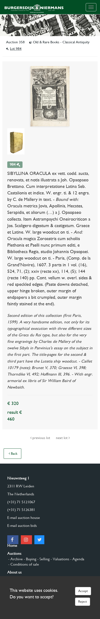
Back (13, 453)
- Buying (29, 559)
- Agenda (76, 559)
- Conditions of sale (23, 564)
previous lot (40, 438)
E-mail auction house (23, 517)
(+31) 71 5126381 (21, 509)
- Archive (15, 559)
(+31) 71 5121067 (21, 502)
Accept (83, 591)
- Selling (43, 559)
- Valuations (59, 559)
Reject (82, 601)
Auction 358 (16, 42)
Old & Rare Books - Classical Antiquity (59, 42)
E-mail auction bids (22, 525)
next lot (63, 438)
